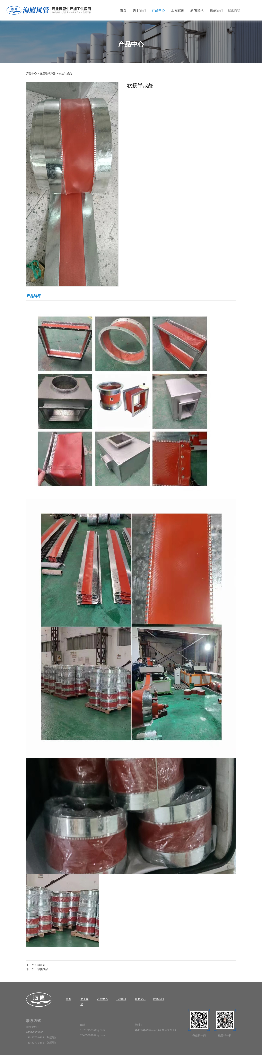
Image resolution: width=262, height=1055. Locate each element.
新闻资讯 (196, 10)
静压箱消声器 (48, 73)
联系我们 (216, 10)
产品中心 (158, 10)
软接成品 (42, 969)
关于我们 (139, 10)
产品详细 (34, 295)
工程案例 (177, 10)
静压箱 (41, 965)
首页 (123, 10)
